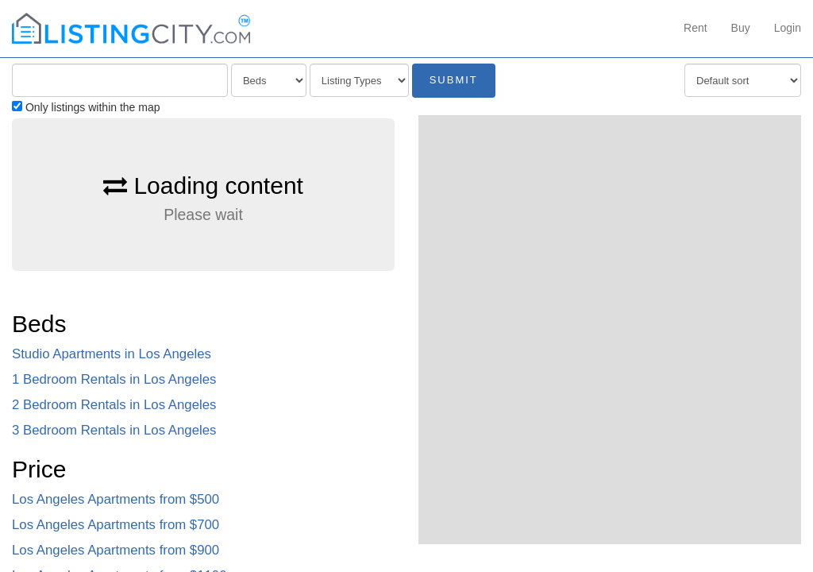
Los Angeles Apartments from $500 (115, 499)
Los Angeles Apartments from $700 (115, 524)
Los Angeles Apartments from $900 (115, 550)
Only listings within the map (86, 107)
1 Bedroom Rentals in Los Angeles (114, 379)
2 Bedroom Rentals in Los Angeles (114, 404)
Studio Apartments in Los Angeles (111, 353)
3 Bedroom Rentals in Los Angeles (114, 430)
